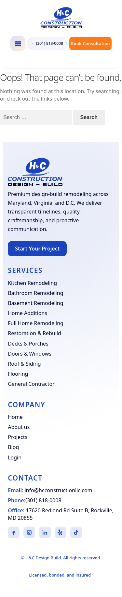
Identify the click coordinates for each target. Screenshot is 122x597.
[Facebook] (14, 532)
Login (14, 457)
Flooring (18, 373)
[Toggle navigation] (17, 43)
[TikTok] (76, 532)
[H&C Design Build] (61, 17)
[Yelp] (60, 532)
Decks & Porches (28, 343)
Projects (17, 437)
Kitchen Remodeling (32, 282)
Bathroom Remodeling (35, 293)
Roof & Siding (24, 363)
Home (15, 416)
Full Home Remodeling (35, 323)
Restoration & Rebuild (34, 333)
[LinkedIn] (45, 532)
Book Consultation (90, 43)
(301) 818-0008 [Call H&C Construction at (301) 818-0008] (47, 43)
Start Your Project (37, 248)
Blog (13, 447)
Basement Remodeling (35, 303)
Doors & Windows (29, 353)
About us (19, 427)
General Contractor (31, 383)
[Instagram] (29, 532)
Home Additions (27, 313)
